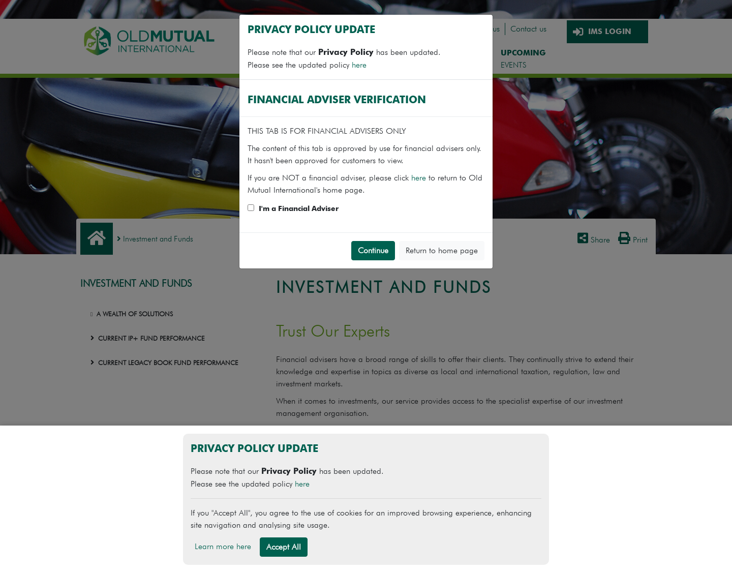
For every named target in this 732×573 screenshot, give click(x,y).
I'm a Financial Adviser (299, 209)
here (359, 65)
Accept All (283, 547)
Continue (373, 250)
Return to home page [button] (442, 250)
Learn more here (223, 546)
